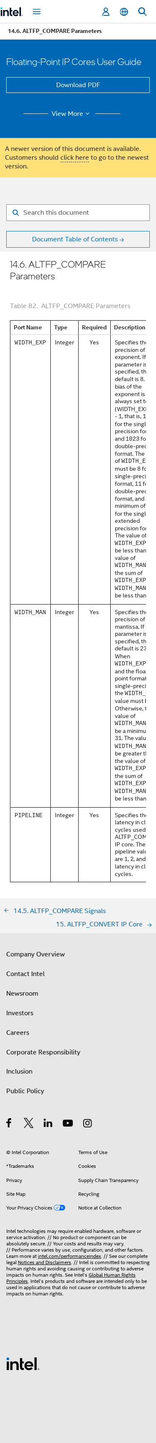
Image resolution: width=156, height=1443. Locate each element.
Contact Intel (25, 974)
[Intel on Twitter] (28, 1124)
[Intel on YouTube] (68, 1124)
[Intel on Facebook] (9, 1124)
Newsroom (22, 993)
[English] (124, 11)
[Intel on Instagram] (88, 1124)
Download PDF (78, 85)
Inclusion (19, 1071)
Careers (17, 1033)
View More (72, 114)
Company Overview (35, 954)
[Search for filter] (78, 212)
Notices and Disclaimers (44, 1262)
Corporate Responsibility (43, 1052)
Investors (19, 1013)
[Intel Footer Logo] (23, 1363)
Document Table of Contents (75, 239)
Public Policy (25, 1091)
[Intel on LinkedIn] (48, 1124)
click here (74, 157)
